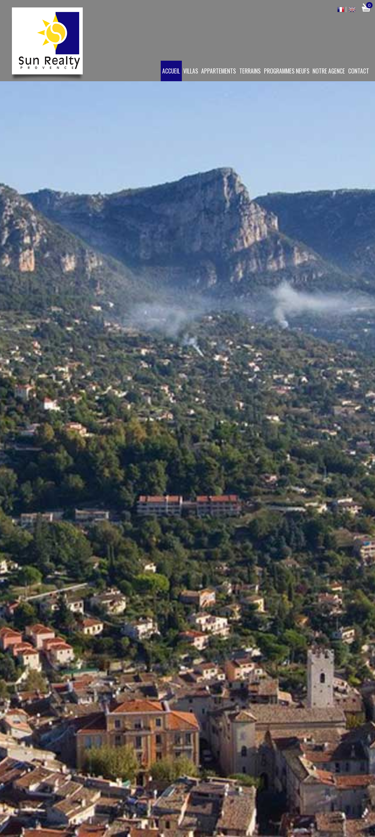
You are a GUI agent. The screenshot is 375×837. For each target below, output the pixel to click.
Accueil (171, 71)
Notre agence (328, 71)
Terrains (250, 71)
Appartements (218, 71)
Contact (358, 71)
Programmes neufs (287, 71)
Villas (190, 71)
